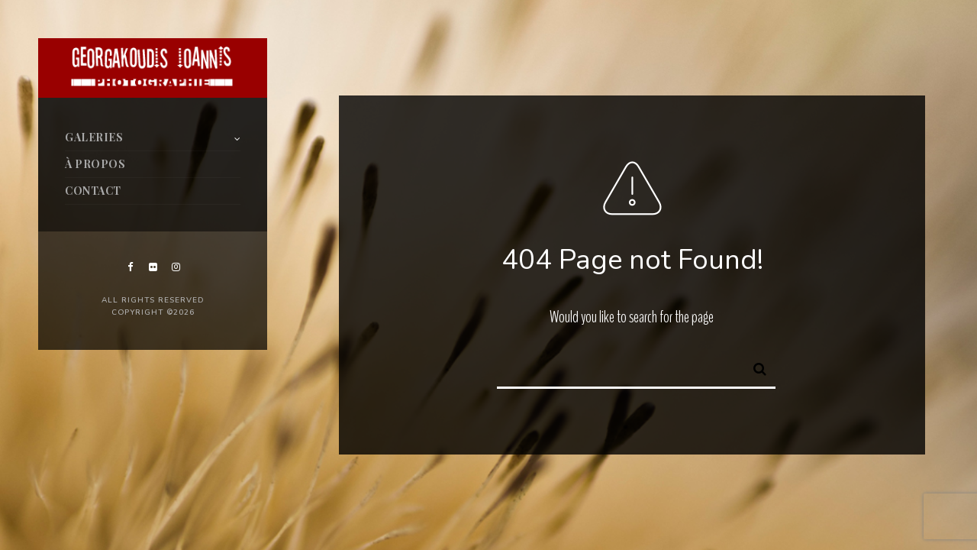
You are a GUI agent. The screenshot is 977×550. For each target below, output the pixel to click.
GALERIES (94, 137)
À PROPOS (95, 164)
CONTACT (93, 190)
